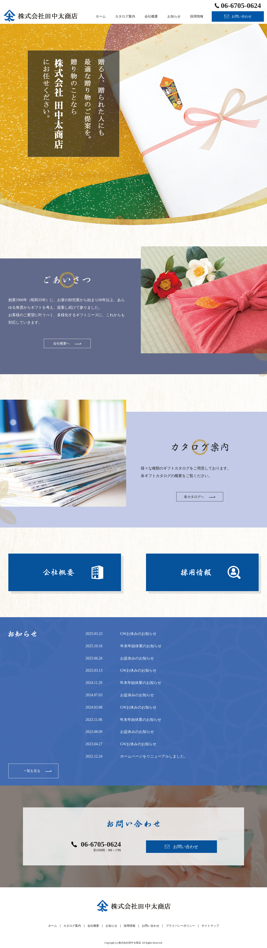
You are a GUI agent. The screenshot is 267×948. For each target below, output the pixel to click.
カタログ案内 (72, 925)
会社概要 (93, 925)
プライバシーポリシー (180, 925)
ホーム (52, 925)
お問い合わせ (150, 925)
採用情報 (129, 925)
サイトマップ (210, 925)
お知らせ (111, 925)
